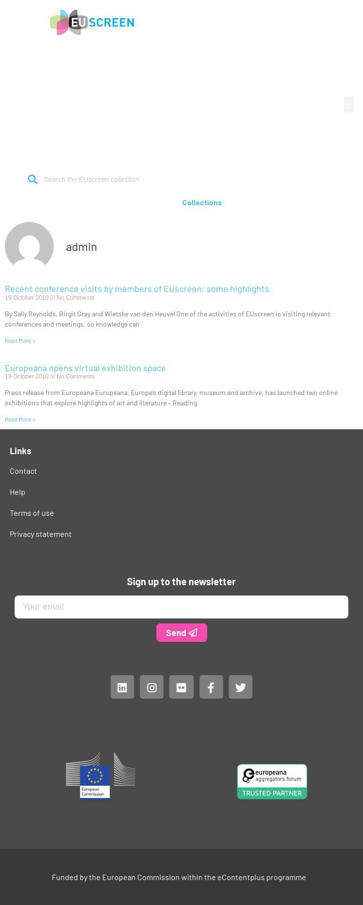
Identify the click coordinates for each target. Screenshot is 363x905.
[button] (348, 104)
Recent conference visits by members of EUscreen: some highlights (137, 288)
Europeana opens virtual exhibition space (85, 367)
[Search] (33, 179)
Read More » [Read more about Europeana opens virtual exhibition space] (20, 419)
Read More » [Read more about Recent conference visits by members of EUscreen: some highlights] (20, 340)
